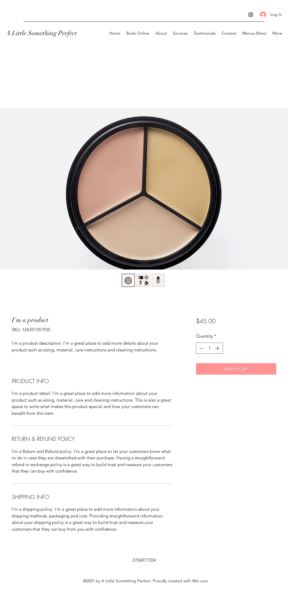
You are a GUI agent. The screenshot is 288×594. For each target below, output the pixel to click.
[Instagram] (251, 15)
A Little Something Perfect (41, 33)
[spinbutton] (209, 348)
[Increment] (218, 348)
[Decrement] (201, 348)
